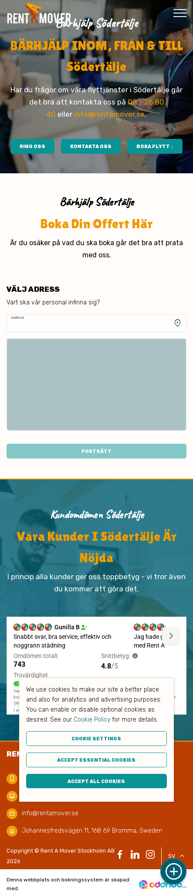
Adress (17, 318)
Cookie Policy (92, 719)
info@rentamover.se (109, 114)
